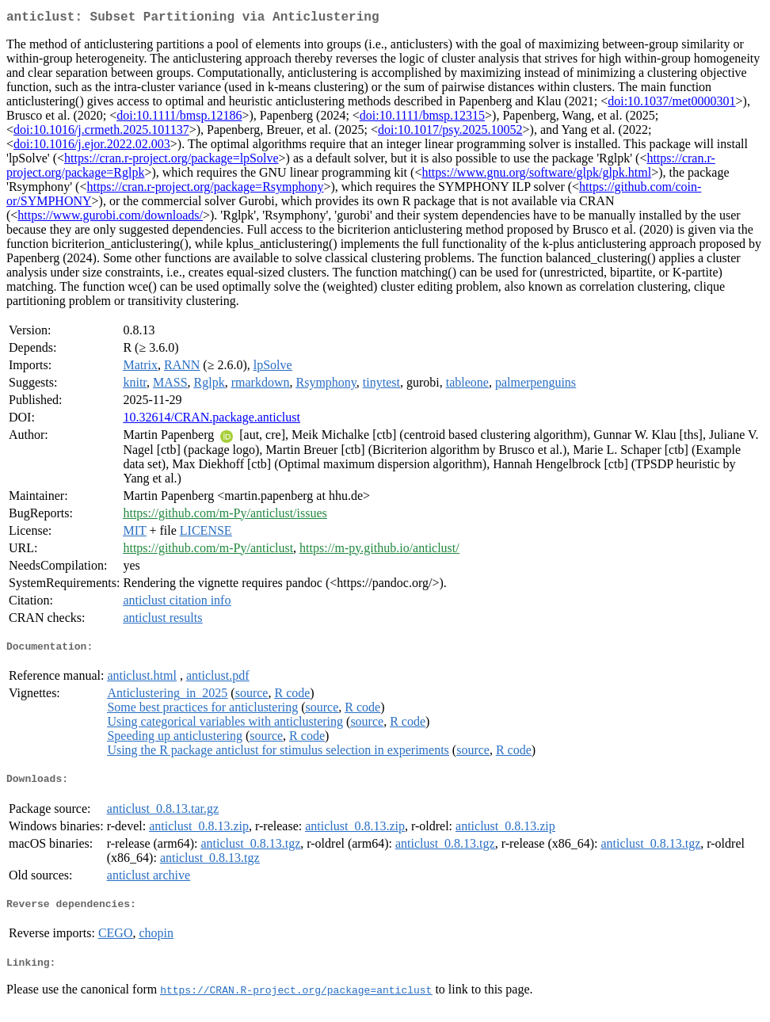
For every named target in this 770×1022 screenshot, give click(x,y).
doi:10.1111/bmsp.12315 (422, 118)
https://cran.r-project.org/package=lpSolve (171, 161)
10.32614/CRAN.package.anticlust (211, 420)
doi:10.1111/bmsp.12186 (179, 118)
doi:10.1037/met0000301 (671, 104)
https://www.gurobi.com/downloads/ (110, 218)
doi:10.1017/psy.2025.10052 (450, 132)
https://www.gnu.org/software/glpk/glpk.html (536, 175)
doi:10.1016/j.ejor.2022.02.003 (91, 147)
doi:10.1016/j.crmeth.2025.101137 (101, 132)
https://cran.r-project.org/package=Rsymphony (204, 189)
